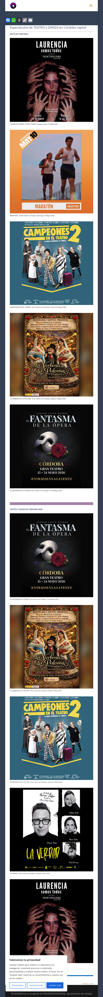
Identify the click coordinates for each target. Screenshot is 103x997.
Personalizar (18, 985)
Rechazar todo (36, 985)
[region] (36, 973)
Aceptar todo (55, 985)
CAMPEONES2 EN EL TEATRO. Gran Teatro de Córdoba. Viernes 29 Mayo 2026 (38, 307)
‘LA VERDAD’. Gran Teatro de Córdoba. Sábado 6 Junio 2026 (30, 873)
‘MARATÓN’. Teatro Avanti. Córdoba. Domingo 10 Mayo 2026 (32, 216)
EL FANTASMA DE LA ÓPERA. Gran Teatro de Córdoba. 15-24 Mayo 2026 (36, 490)
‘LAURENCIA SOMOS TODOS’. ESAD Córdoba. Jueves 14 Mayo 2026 (34, 124)
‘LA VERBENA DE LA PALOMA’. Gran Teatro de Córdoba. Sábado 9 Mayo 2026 (37, 399)
